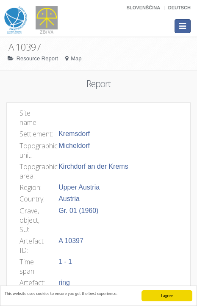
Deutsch (179, 7)
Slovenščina (143, 7)
